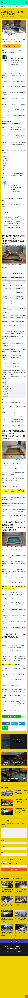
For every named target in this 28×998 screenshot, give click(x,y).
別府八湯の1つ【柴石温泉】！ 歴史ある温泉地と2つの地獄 (20, 810)
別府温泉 (5, 156)
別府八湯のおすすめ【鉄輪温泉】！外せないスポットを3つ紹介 (21, 792)
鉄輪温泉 (5, 165)
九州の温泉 (15, 6)
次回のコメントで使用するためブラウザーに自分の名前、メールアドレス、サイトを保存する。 (13, 859)
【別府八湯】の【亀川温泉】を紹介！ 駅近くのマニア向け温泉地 (21, 801)
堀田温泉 (5, 162)
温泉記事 (9, 6)
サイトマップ (18, 948)
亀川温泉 (5, 169)
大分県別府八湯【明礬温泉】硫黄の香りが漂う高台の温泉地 (7, 934)
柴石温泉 (5, 167)
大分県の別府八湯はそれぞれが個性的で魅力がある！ (13, 228)
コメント (3, 826)
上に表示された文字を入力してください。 (9, 863)
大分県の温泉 (22, 6)
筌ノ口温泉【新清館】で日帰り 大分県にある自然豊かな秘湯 (20, 891)
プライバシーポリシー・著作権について (14, 947)
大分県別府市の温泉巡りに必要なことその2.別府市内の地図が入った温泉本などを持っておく (14, 220)
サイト (2, 852)
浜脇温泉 (5, 158)
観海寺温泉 (6, 160)
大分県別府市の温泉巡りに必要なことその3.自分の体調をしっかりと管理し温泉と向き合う (14, 224)
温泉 (25, 16)
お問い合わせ (10, 948)
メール (3, 846)
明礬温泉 (5, 164)
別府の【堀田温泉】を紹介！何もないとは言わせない (20, 934)
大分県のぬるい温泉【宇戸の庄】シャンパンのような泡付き (7, 905)
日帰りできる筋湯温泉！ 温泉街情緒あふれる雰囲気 (7, 890)
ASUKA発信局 (18, 951)
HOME (3, 6)
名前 (2, 840)
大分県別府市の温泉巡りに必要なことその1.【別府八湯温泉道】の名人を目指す (13, 216)
